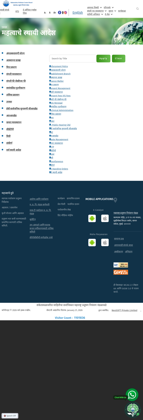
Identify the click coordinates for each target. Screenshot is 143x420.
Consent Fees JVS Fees (60, 95)
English (77, 12)
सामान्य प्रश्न (119, 238)
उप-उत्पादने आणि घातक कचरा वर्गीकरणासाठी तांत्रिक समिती (42, 228)
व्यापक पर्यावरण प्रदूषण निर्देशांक (12, 200)
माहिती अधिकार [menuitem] (94, 14)
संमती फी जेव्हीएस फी (58, 99)
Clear (118, 58)
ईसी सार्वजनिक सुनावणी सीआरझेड (63, 128)
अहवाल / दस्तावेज (10, 207)
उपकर (51, 121)
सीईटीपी (52, 150)
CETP (51, 147)
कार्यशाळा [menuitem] (122, 11)
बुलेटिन (33, 219)
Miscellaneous (56, 161)
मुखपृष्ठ (4, 27)
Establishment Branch (60, 74)
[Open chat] (132, 409)
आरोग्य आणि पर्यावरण (39, 199)
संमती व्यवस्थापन (56, 92)
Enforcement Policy (58, 66)
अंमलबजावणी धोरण (57, 70)
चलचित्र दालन (73, 204)
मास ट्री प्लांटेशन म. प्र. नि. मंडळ (40, 212)
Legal (51, 154)
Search (137, 9)
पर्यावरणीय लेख (64, 209)
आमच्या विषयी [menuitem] (94, 7)
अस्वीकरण (118, 251)
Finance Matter (56, 81)
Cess (51, 117)
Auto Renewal (56, 103)
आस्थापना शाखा (55, 77)
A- (45, 12)
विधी (51, 158)
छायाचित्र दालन (73, 198)
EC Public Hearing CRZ (60, 125)
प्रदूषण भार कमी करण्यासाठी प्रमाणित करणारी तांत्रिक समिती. (14, 222)
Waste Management (58, 139)
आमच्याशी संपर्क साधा (123, 245)
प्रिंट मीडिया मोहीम (65, 215)
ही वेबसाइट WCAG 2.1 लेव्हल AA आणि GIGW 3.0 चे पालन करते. (126, 288)
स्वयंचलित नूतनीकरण (57, 106)
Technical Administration (61, 110)
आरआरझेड (53, 136)
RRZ (51, 132)
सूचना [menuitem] (112, 10)
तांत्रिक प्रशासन (55, 114)
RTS (17, 11)
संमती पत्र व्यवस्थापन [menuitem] (96, 10)
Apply (103, 58)
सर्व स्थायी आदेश (55, 172)
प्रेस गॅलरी (61, 204)
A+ (54, 12)
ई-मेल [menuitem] (108, 14)
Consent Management (59, 88)
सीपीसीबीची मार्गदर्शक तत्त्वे (41, 237)
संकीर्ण (52, 165)
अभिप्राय (128, 251)
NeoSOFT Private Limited (124, 310)
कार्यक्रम (61, 198)
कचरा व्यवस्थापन (56, 143)
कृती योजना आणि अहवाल (13, 213)
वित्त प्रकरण (54, 84)
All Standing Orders (58, 169)
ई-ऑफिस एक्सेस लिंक (29, 11)
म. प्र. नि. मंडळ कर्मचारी (40, 204)
